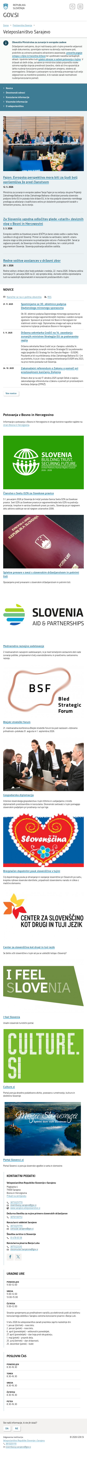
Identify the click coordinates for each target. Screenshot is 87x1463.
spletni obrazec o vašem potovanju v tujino (59, 59)
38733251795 (16, 1226)
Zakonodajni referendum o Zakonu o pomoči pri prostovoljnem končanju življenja (49, 370)
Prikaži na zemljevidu (16, 1196)
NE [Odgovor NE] (16, 1428)
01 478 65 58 (16, 1237)
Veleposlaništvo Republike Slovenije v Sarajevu (24, 1440)
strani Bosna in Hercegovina (16, 425)
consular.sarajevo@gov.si (21, 1228)
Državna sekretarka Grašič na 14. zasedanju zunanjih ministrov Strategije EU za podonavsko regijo (49, 336)
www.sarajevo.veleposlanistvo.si (25, 1208)
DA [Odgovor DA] (7, 1428)
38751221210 (16, 1246)
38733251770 (16, 1202)
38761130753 (16, 1217)
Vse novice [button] (11, 393)
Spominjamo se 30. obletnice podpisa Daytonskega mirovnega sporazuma (43, 306)
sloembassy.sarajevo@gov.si (23, 1205)
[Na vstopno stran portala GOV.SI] (16, 10)
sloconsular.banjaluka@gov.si (24, 1249)
